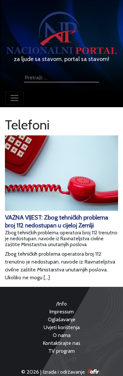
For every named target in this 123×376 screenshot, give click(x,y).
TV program (61, 351)
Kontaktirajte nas (61, 343)
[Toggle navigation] (14, 98)
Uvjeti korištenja (62, 327)
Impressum (61, 311)
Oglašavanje (61, 319)
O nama (62, 335)
